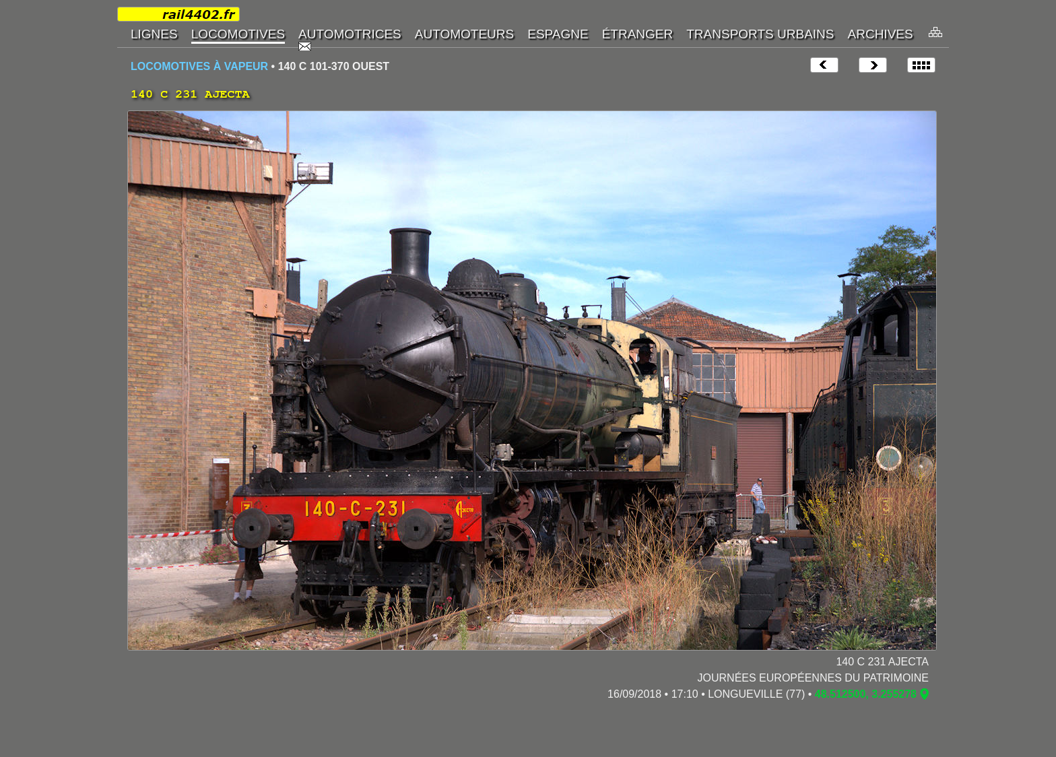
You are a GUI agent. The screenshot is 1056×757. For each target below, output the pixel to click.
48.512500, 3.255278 (866, 694)
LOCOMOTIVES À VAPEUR (199, 66)
